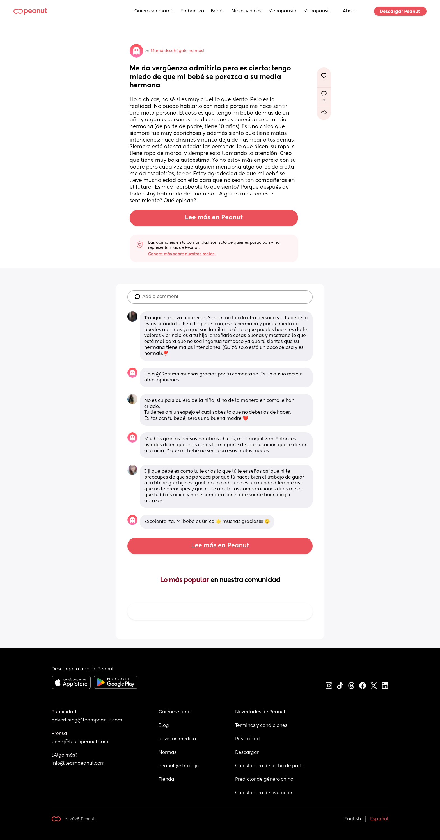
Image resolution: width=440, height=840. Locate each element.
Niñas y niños (247, 11)
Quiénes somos (176, 712)
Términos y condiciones (261, 725)
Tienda (166, 779)
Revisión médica (177, 739)
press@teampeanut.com (80, 742)
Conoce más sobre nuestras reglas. (182, 254)
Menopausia (282, 11)
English (352, 819)
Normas (168, 752)
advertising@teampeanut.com (87, 720)
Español (379, 819)
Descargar (247, 752)
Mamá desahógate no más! (177, 51)
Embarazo (192, 11)
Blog (164, 725)
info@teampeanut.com (78, 763)
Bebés (218, 11)
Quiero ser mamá (154, 11)
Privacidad (247, 739)
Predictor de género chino (264, 779)
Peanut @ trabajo (179, 766)
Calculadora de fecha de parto (269, 766)
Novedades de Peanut (260, 712)
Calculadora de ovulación (264, 793)
